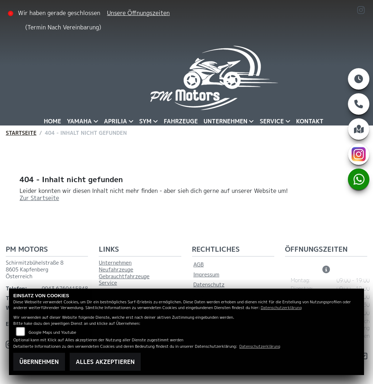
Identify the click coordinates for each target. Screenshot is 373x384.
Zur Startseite (39, 198)
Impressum (206, 274)
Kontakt (309, 121)
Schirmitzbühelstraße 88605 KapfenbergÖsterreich (35, 269)
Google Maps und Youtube (52, 332)
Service (272, 121)
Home (52, 121)
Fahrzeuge (181, 121)
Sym (145, 121)
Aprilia (115, 121)
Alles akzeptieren (105, 362)
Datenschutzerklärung (281, 307)
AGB (199, 264)
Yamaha (79, 121)
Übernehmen (39, 362)
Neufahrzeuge (116, 269)
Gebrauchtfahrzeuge (124, 276)
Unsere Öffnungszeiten (138, 13)
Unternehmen (225, 121)
